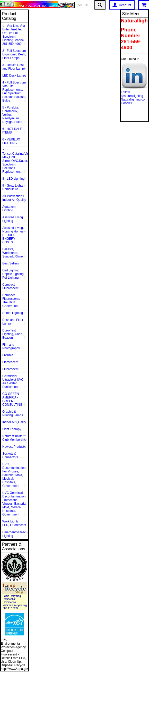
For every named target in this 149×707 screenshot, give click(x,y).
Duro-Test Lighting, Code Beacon (12, 334)
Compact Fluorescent (10, 286)
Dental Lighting (12, 313)
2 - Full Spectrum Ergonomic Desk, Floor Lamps (14, 54)
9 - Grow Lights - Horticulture (13, 187)
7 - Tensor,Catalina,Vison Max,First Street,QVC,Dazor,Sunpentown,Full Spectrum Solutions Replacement (15, 160)
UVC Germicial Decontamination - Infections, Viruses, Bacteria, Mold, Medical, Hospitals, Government (14, 503)
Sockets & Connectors (10, 455)
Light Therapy (11, 429)
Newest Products (14, 446)
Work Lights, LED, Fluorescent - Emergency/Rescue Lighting (15, 529)
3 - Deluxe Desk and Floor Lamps (13, 66)
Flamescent (10, 362)
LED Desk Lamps (14, 75)
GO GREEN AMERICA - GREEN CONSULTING (12, 399)
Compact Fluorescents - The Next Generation (12, 300)
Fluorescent (10, 369)
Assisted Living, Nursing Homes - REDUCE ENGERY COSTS (13, 235)
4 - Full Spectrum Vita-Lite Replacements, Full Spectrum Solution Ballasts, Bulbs (14, 91)
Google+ (127, 103)
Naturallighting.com (134, 99)
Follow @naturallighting (132, 94)
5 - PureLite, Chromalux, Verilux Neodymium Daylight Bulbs (12, 115)
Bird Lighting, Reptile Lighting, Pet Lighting (13, 274)
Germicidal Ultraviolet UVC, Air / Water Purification (13, 381)
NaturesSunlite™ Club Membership (14, 438)
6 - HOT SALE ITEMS (12, 130)
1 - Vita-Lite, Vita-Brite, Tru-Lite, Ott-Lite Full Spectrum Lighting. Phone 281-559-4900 (14, 35)
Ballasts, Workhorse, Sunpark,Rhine (12, 252)
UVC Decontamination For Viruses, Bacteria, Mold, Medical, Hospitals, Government (13, 475)
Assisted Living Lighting (12, 219)
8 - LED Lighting (13, 178)
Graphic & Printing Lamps (12, 413)
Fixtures (7, 355)
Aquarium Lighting (8, 208)
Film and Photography (11, 346)
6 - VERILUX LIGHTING (11, 141)
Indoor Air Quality (14, 422)
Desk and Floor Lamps (12, 321)
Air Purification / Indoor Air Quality (14, 198)
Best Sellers (10, 263)
